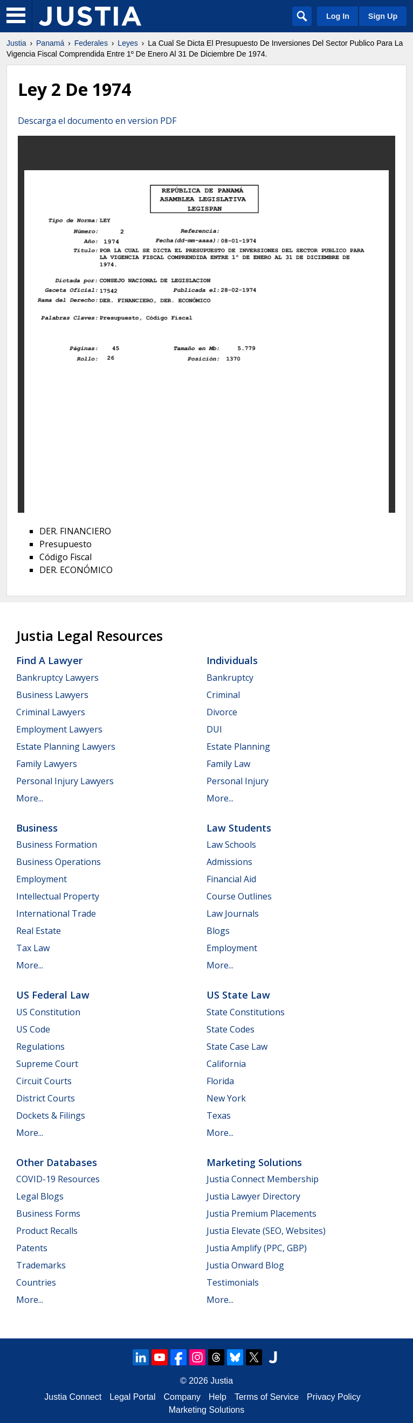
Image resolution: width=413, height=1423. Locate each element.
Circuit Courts (44, 1081)
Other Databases (56, 1162)
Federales (91, 43)
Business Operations (58, 862)
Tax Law (33, 948)
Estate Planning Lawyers (65, 746)
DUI (214, 729)
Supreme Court (47, 1064)
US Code (33, 1029)
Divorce (221, 712)
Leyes (127, 43)
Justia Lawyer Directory (253, 1196)
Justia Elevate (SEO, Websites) (266, 1231)
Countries (36, 1282)
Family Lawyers (46, 764)
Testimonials (232, 1282)
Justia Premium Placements (261, 1213)
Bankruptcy (229, 677)
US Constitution (48, 1012)
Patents (31, 1248)
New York (226, 1098)
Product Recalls (47, 1231)
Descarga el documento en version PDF (97, 121)
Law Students (238, 827)
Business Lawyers (52, 695)
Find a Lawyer (49, 660)
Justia (16, 43)
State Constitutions (245, 1012)
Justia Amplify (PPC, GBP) (256, 1248)
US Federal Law (53, 994)
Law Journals (232, 913)
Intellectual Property (57, 896)
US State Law (238, 994)
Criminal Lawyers (50, 712)
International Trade (56, 913)
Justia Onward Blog (245, 1265)
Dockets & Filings (50, 1115)
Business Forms (48, 1213)
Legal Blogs (40, 1196)
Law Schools (231, 844)
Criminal (223, 695)
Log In (337, 16)
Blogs (218, 931)
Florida (220, 1081)
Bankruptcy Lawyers (57, 677)
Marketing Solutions (254, 1162)
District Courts (45, 1098)
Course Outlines (239, 896)
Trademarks (41, 1265)
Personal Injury (237, 781)
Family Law (228, 764)
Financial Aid (231, 879)
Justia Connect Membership (262, 1179)
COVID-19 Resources (58, 1179)
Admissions (229, 862)
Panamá (50, 43)
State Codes (230, 1029)
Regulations (40, 1046)
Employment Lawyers (59, 729)
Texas (218, 1115)
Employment (41, 879)
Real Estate (38, 931)
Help (217, 1396)
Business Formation (56, 844)
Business (37, 827)
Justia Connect (72, 1396)
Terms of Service (267, 1396)
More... (29, 798)
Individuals (232, 660)
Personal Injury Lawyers (65, 781)
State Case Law (236, 1046)
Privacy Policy (334, 1396)
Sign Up (382, 16)
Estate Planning (238, 746)
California (226, 1064)
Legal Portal (132, 1396)
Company (182, 1396)
